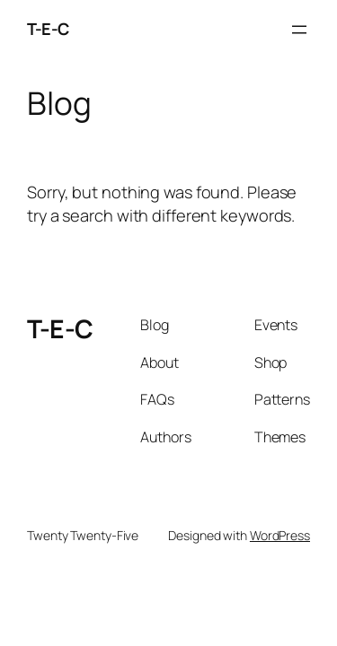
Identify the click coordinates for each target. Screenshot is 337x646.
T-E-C (48, 28)
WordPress (280, 535)
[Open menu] (299, 29)
